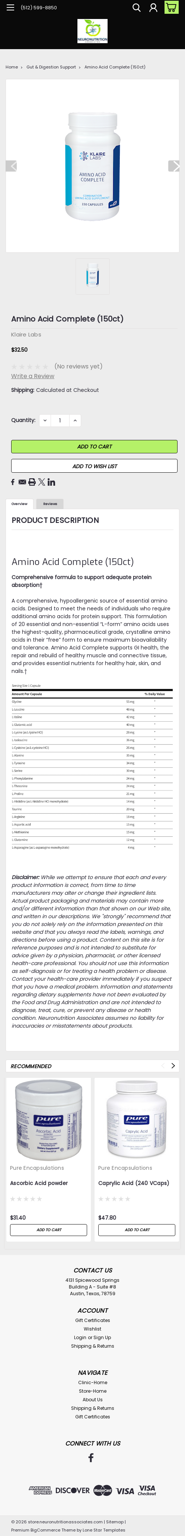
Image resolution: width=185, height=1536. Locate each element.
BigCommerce (45, 1530)
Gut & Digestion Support (51, 67)
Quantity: (23, 420)
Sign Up (102, 1337)
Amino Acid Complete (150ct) (115, 67)
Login (80, 1337)
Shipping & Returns (92, 1346)
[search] (136, 8)
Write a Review (32, 376)
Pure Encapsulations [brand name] (37, 1168)
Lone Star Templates (104, 1530)
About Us (93, 1399)
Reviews (50, 504)
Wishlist (92, 1329)
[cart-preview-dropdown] (169, 7)
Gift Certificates (92, 1320)
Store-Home (92, 1391)
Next (173, 166)
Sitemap (115, 1522)
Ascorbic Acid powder (39, 1183)
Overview (19, 504)
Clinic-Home (92, 1382)
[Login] (153, 8)
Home (12, 67)
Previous (11, 166)
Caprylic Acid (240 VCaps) (133, 1183)
